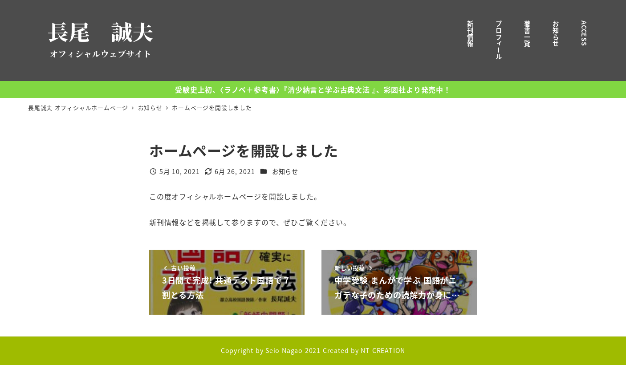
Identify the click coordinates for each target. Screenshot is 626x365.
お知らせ (285, 171)
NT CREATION (383, 350)
